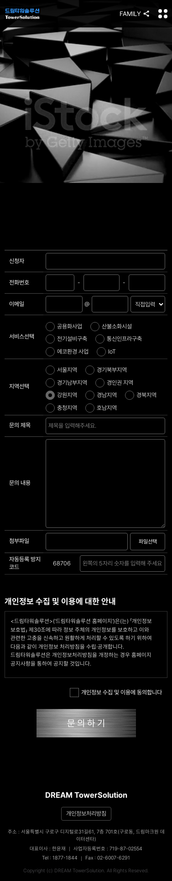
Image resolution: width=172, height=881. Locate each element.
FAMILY (130, 13)
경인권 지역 (120, 382)
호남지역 (107, 407)
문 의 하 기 (86, 723)
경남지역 (107, 395)
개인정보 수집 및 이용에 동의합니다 (121, 692)
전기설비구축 (72, 338)
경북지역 (146, 395)
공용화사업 (69, 326)
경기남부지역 (72, 382)
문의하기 (105, 426)
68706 (62, 563)
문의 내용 (20, 482)
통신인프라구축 (124, 338)
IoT (112, 351)
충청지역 (67, 407)
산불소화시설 (117, 326)
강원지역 (67, 395)
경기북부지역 (112, 369)
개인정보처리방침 (86, 813)
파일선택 (148, 541)
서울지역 (67, 369)
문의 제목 (20, 425)
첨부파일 (19, 540)
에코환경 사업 (73, 351)
